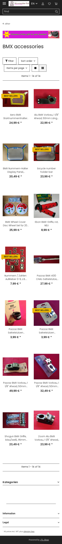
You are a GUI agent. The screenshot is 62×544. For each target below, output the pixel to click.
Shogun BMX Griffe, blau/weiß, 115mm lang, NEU (15, 438)
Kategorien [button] (10, 482)
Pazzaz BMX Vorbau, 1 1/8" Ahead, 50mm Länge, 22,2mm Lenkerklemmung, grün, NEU (15, 384)
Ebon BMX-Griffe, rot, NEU (46, 223)
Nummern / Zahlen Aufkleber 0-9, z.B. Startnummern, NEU (15, 277)
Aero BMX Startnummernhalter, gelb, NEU (15, 116)
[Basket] (56, 3)
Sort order (26, 61)
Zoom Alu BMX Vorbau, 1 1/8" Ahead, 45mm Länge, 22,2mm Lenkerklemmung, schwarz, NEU (46, 438)
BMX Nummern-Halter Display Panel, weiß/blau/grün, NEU (15, 170)
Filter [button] (9, 61)
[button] (43, 3)
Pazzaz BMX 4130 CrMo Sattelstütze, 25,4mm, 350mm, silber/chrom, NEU (46, 277)
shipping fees (28, 531)
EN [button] (32, 3)
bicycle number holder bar (46, 170)
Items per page (15, 68)
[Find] (28, 11)
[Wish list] (49, 3)
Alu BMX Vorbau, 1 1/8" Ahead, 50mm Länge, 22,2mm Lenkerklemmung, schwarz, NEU (46, 116)
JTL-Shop (44, 540)
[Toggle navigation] (4, 2)
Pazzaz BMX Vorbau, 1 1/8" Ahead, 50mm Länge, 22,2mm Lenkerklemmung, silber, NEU (46, 384)
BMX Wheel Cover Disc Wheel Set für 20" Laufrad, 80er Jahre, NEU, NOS (15, 223)
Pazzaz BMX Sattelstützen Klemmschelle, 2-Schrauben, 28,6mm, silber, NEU (46, 330)
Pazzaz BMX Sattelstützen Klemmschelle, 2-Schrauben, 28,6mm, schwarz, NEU (15, 330)
